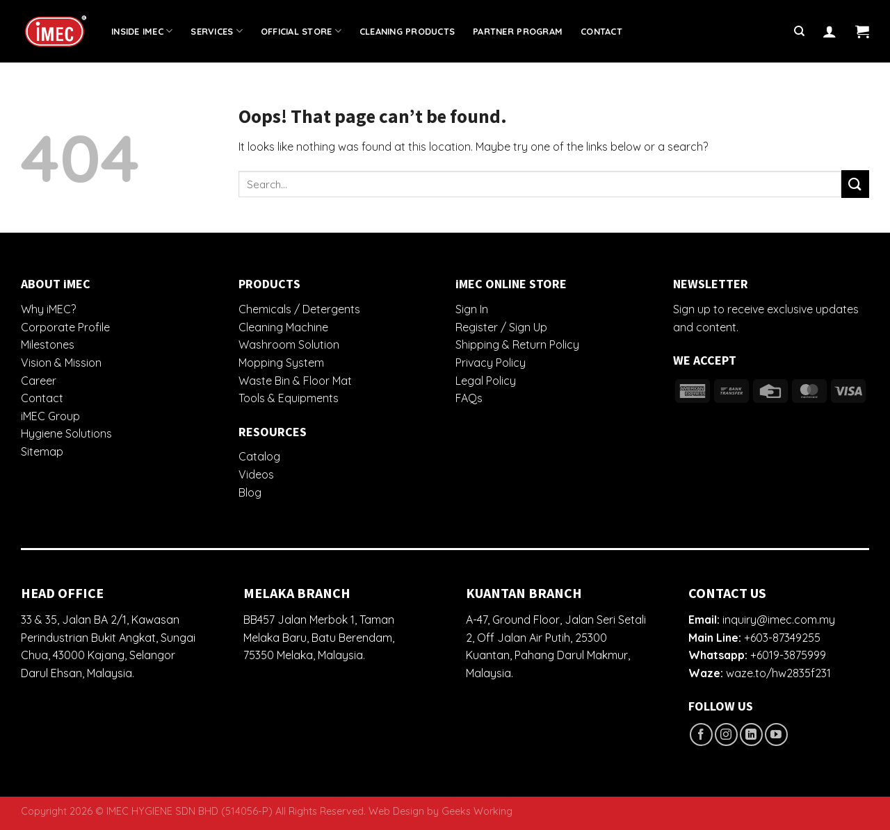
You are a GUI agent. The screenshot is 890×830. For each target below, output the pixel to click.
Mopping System (281, 363)
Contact (601, 31)
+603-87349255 (782, 638)
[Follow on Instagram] (726, 734)
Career (38, 381)
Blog (249, 492)
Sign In (471, 309)
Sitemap (42, 451)
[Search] (799, 31)
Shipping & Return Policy (517, 344)
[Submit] (855, 183)
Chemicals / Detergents (299, 309)
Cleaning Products (407, 31)
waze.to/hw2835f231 (778, 673)
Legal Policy (485, 381)
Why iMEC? (48, 309)
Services (217, 31)
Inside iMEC (141, 31)
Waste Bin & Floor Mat (295, 381)
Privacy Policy (490, 363)
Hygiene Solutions (66, 433)
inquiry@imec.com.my (778, 619)
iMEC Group (50, 416)
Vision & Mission (61, 363)
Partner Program (518, 31)
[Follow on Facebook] (701, 734)
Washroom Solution (288, 344)
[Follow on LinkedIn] (751, 734)
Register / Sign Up (501, 327)
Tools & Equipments (288, 398)
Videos (256, 474)
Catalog (259, 456)
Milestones (47, 344)
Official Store (301, 31)
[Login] (829, 31)
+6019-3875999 (788, 655)
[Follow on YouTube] (776, 734)
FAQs (469, 398)
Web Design (396, 811)
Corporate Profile (65, 327)
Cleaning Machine (283, 327)
